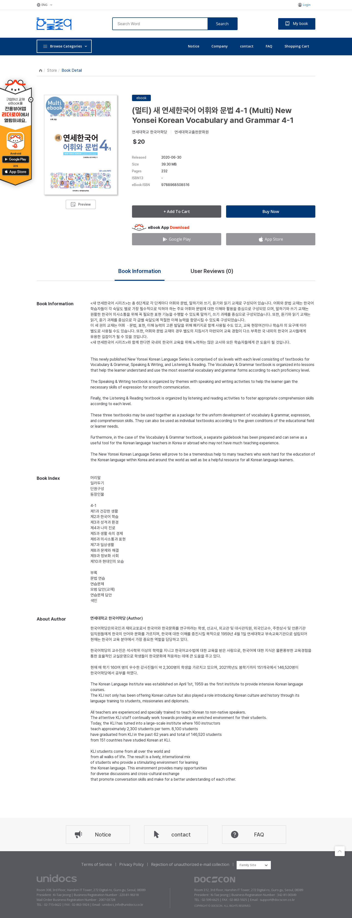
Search (222, 23)
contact (246, 46)
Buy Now (271, 211)
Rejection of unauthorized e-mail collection (190, 864)
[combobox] (254, 865)
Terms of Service (96, 864)
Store (52, 70)
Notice (193, 46)
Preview (84, 204)
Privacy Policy (131, 864)
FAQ (269, 46)
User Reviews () (212, 271)
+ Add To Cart (177, 211)
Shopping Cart (297, 46)
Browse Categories (62, 46)
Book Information (139, 271)
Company (219, 46)
